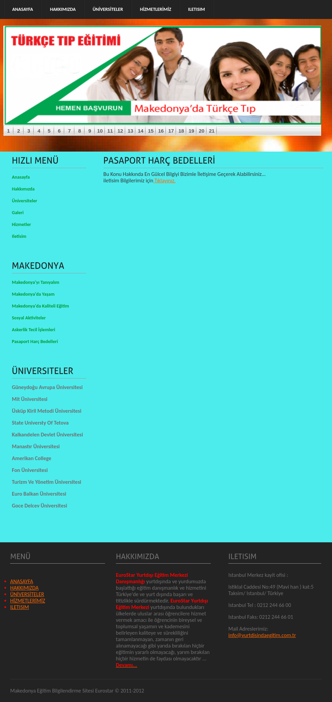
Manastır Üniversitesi (36, 446)
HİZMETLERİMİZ (27, 600)
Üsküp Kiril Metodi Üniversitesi (46, 411)
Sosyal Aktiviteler (29, 318)
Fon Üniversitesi (30, 470)
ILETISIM (19, 607)
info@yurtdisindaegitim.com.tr (262, 635)
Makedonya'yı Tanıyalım (35, 282)
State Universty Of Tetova (40, 423)
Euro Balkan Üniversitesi (39, 494)
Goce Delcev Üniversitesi (39, 505)
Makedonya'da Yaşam (33, 294)
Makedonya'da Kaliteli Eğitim (40, 306)
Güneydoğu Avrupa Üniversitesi (47, 387)
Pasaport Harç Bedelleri (35, 341)
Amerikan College (31, 458)
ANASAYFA (21, 581)
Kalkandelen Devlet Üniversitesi (47, 434)
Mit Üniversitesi (29, 399)
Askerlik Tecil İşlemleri (33, 330)
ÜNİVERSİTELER (27, 594)
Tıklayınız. (164, 180)
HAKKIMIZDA (24, 588)
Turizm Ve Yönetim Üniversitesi (46, 482)
